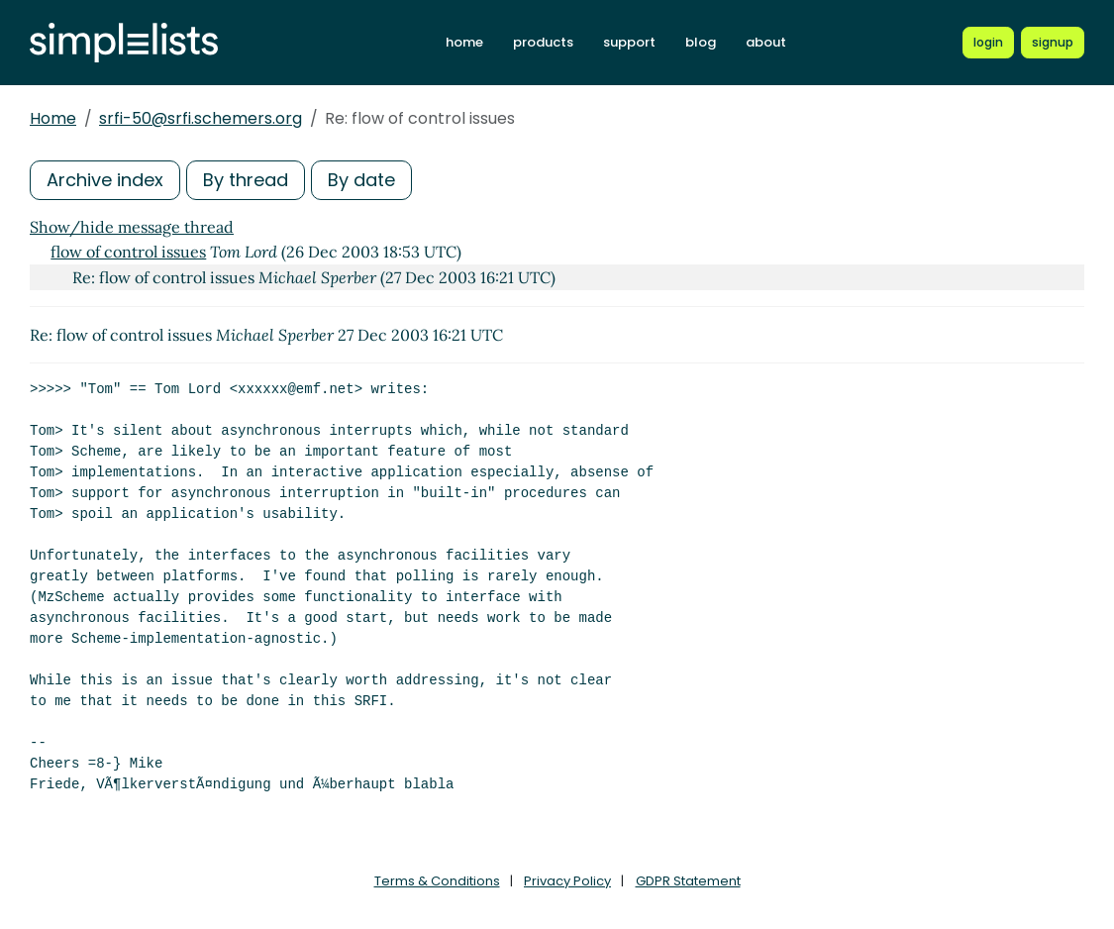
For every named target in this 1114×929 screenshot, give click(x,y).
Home (53, 118)
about (766, 42)
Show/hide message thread (132, 227)
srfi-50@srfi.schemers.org (200, 118)
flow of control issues (128, 251)
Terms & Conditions (437, 881)
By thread (245, 179)
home (464, 42)
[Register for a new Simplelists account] (1052, 42)
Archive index (105, 179)
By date (361, 179)
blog (700, 42)
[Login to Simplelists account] (988, 42)
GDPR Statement (688, 881)
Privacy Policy (567, 881)
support (629, 42)
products (543, 42)
